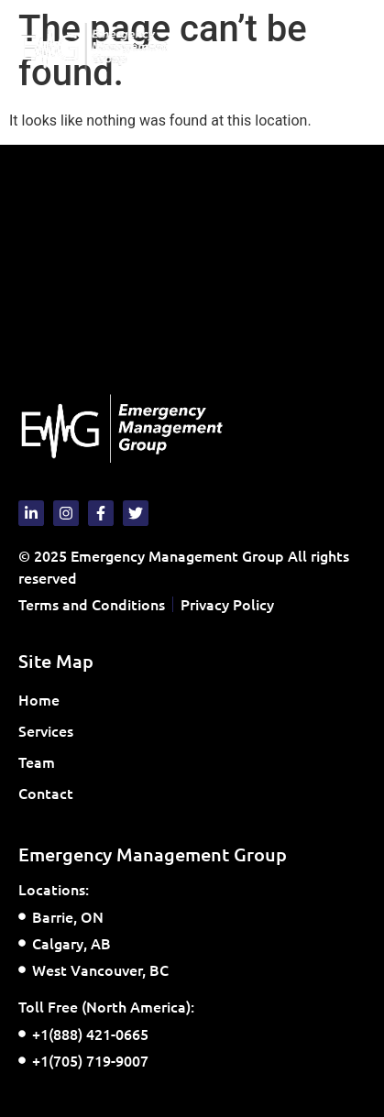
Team (36, 761)
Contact (45, 793)
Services (50, 730)
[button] (350, 47)
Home (39, 699)
